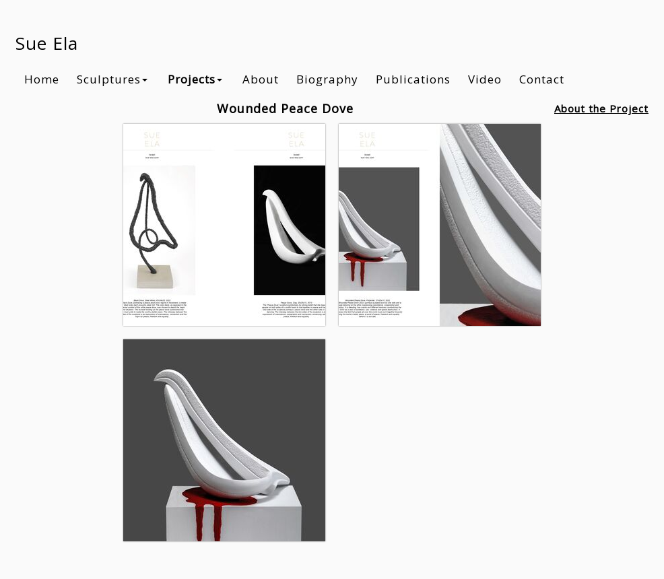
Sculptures (112, 79)
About (260, 79)
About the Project (601, 108)
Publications (413, 79)
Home (41, 79)
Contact (541, 79)
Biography (327, 79)
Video (485, 79)
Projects (195, 79)
